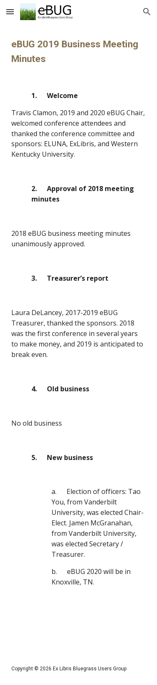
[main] (78, 338)
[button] (10, 11)
